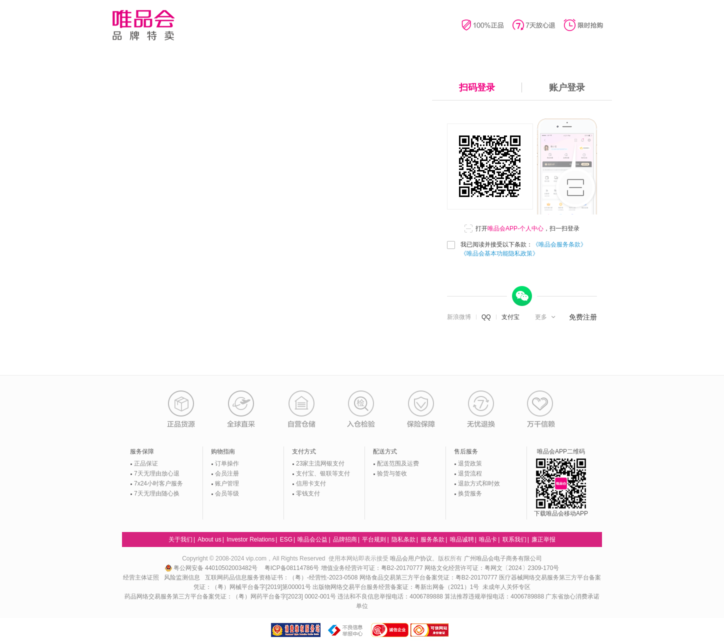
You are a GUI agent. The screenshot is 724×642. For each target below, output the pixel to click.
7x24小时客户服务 (158, 483)
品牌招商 (345, 539)
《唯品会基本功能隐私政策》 (499, 253)
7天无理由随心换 (157, 493)
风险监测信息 (182, 577)
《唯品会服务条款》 (559, 244)
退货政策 (470, 463)
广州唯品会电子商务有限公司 (503, 558)
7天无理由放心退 (157, 473)
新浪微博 (459, 317)
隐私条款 (404, 539)
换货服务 (470, 493)
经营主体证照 (141, 577)
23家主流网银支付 (320, 463)
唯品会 (143, 25)
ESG (286, 539)
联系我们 (514, 539)
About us (209, 539)
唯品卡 (488, 539)
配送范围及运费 (398, 463)
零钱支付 (308, 493)
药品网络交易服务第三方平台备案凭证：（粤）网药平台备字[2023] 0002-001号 (230, 596)
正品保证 (146, 463)
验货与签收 (392, 473)
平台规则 (374, 539)
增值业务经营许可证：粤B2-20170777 (372, 568)
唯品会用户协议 (411, 558)
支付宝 (511, 317)
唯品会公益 (313, 539)
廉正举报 (544, 539)
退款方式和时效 (479, 483)
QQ (486, 317)
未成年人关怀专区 (506, 587)
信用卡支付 (311, 483)
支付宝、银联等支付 (323, 473)
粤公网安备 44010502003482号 (212, 568)
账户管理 (227, 483)
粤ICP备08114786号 (291, 568)
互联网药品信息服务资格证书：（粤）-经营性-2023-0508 (281, 577)
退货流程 (470, 473)
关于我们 (180, 539)
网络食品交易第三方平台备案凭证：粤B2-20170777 (429, 577)
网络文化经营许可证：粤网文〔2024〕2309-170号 (491, 568)
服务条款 (432, 539)
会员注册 (227, 473)
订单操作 (227, 463)
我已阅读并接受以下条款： (523, 249)
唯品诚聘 (462, 539)
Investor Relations (250, 539)
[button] (546, 317)
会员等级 (227, 493)
